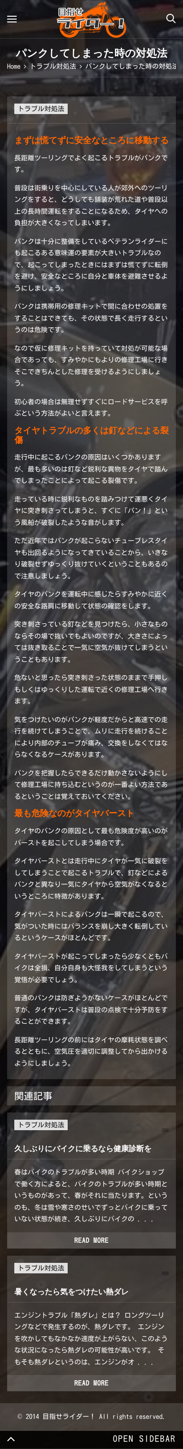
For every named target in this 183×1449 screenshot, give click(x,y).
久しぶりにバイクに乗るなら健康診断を (83, 1148)
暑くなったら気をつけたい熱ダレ (71, 1291)
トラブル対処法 (41, 108)
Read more (91, 1240)
